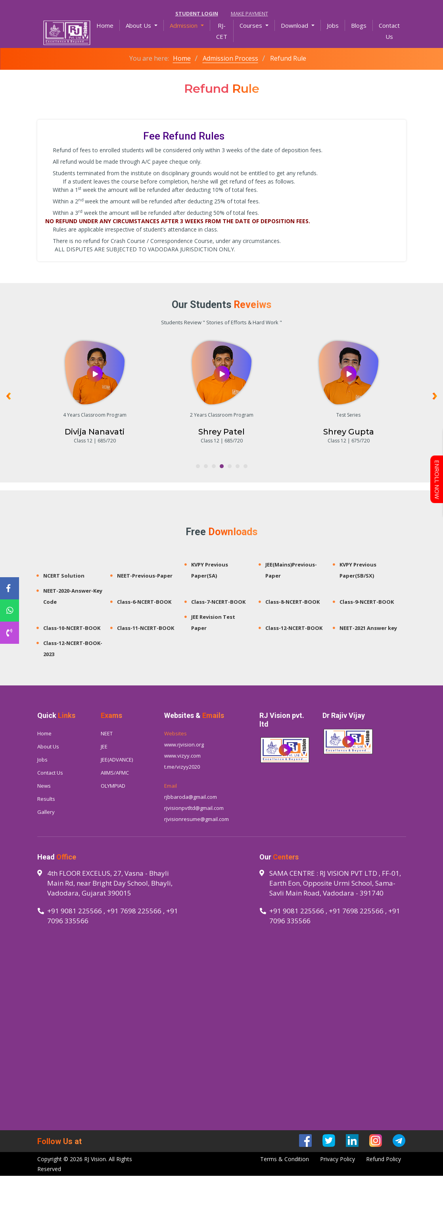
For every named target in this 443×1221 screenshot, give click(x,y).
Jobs (333, 25)
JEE (104, 746)
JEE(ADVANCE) (117, 759)
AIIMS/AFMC (115, 772)
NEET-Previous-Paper (145, 575)
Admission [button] (184, 25)
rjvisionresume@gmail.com (196, 819)
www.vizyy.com (182, 755)
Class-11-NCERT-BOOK (145, 628)
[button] (198, 466)
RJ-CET (221, 30)
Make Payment (249, 13)
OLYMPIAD (113, 785)
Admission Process (230, 58)
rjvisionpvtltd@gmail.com (194, 807)
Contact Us (389, 30)
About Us (48, 746)
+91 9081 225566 (74, 910)
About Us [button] (139, 25)
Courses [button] (252, 25)
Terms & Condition (284, 1159)
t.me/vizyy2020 (182, 766)
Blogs (358, 25)
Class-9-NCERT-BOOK (366, 601)
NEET (107, 733)
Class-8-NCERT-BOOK (292, 601)
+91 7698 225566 (134, 910)
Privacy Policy (337, 1159)
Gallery (46, 811)
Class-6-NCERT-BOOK (144, 601)
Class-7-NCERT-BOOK (218, 601)
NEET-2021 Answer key (368, 628)
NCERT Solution (63, 575)
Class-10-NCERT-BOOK (71, 628)
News (44, 785)
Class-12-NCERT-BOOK (293, 628)
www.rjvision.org (184, 744)
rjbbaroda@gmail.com (190, 796)
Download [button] (295, 25)
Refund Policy (383, 1159)
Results (46, 798)
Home (108, 24)
